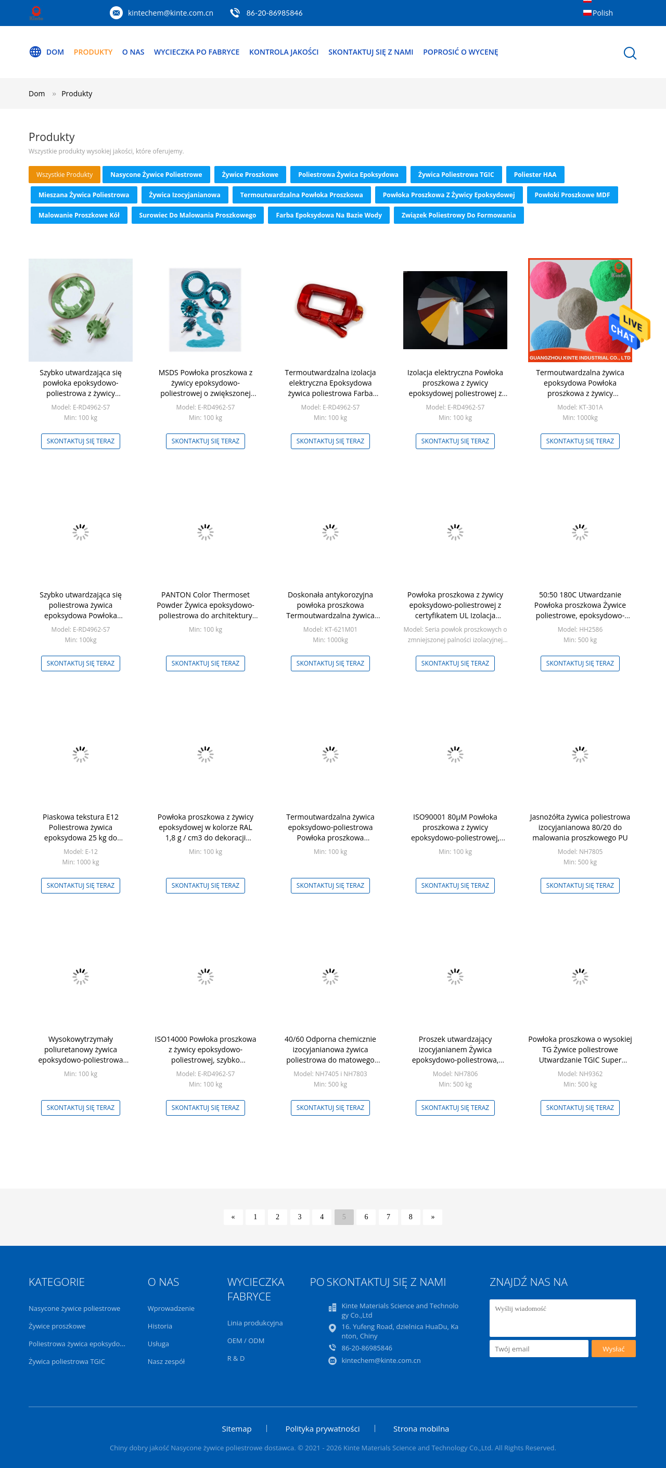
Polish (603, 13)
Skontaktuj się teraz (80, 441)
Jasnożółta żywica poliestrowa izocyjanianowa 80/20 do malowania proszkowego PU (580, 827)
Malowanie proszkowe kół (79, 215)
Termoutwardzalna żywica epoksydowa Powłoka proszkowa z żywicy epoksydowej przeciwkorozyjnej (580, 393)
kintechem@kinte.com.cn (170, 13)
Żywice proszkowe (250, 174)
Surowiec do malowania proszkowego (198, 215)
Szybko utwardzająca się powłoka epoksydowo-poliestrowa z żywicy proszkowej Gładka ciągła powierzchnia (80, 393)
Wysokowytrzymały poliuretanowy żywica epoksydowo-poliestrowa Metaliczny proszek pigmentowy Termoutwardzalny (80, 1065)
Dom (46, 52)
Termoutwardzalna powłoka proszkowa (301, 194)
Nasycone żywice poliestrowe (156, 174)
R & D (236, 1358)
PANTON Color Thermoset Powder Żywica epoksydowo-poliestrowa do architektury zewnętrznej (205, 610)
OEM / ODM (246, 1340)
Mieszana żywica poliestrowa (84, 194)
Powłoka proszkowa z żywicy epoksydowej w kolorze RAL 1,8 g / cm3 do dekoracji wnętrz (205, 832)
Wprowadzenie (171, 1308)
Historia (160, 1326)
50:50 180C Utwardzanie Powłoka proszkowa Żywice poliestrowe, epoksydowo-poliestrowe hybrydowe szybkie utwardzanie (580, 615)
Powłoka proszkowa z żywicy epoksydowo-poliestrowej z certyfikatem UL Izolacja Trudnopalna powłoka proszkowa (455, 615)
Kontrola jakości (284, 52)
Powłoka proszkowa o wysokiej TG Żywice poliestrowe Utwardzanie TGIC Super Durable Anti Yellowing (580, 1054)
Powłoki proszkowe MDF (572, 194)
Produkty (93, 52)
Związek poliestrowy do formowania (459, 215)
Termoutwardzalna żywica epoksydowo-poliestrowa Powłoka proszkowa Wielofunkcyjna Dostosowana (330, 832)
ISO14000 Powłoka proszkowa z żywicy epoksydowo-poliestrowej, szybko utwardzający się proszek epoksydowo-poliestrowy (206, 1060)
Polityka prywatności (322, 1428)
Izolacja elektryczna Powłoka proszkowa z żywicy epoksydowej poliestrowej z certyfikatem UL (455, 388)
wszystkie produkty (64, 174)
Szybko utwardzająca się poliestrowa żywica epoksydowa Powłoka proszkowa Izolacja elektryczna (81, 610)
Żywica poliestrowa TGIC (456, 174)
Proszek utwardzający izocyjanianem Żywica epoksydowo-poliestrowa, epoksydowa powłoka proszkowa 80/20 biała (455, 1060)
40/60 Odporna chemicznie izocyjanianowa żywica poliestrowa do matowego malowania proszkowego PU (330, 1054)
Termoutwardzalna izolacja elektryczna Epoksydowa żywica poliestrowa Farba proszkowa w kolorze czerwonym (330, 393)
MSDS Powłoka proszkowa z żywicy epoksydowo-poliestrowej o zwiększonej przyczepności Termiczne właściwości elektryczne (206, 393)
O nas (133, 52)
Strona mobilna (421, 1428)
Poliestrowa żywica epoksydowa (348, 174)
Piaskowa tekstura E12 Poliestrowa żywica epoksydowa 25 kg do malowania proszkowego (80, 832)
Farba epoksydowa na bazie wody (328, 215)
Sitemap (237, 1428)
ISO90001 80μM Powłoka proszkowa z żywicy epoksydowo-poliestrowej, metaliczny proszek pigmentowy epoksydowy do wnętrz (455, 843)
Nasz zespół (166, 1361)
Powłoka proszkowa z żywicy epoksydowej (449, 194)
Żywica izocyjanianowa (185, 194)
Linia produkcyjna (255, 1322)
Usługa (158, 1343)
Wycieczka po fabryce (196, 52)
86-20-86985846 (275, 12)
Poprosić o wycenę (460, 52)
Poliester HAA (535, 174)
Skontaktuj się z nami (370, 52)
